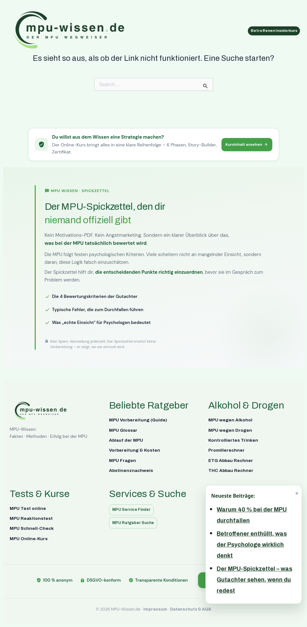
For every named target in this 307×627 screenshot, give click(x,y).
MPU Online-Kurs (29, 538)
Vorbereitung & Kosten (134, 449)
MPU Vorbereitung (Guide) (138, 419)
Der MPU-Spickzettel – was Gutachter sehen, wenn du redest (254, 580)
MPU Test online (28, 507)
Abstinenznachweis (131, 469)
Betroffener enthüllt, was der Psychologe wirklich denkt (252, 544)
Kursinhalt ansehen (245, 144)
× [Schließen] (296, 493)
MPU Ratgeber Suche (135, 522)
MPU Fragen (122, 459)
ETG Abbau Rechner (230, 459)
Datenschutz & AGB (190, 609)
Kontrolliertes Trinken (233, 439)
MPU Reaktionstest (31, 517)
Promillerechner (226, 449)
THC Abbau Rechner (230, 469)
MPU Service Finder (133, 509)
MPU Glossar (123, 429)
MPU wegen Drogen (230, 429)
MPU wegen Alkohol (230, 419)
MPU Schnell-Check (32, 528)
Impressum (155, 609)
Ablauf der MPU (126, 439)
